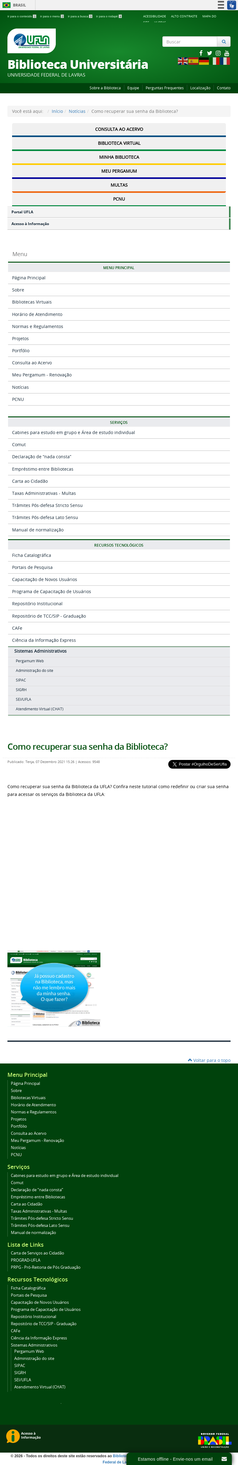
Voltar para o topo (209, 1060)
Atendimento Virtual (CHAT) (40, 709)
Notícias (77, 111)
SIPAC (21, 680)
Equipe (133, 88)
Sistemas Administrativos (40, 651)
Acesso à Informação (30, 223)
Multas (119, 185)
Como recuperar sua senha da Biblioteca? (87, 746)
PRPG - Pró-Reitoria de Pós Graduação (46, 1267)
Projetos (20, 338)
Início (57, 111)
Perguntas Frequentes (165, 88)
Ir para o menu (52, 16)
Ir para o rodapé (109, 16)
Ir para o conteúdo (22, 16)
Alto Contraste (184, 16)
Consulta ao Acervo (119, 129)
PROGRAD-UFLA (25, 1260)
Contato (224, 88)
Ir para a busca (80, 16)
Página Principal (29, 278)
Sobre (18, 290)
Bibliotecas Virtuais (32, 302)
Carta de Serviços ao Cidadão (37, 1253)
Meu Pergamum (119, 171)
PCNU (119, 199)
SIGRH (21, 689)
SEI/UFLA (23, 699)
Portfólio (20, 350)
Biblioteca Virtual (119, 143)
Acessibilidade (154, 16)
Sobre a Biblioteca (105, 88)
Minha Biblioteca (119, 157)
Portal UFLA (22, 212)
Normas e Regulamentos (37, 326)
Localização (200, 88)
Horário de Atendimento (37, 314)
